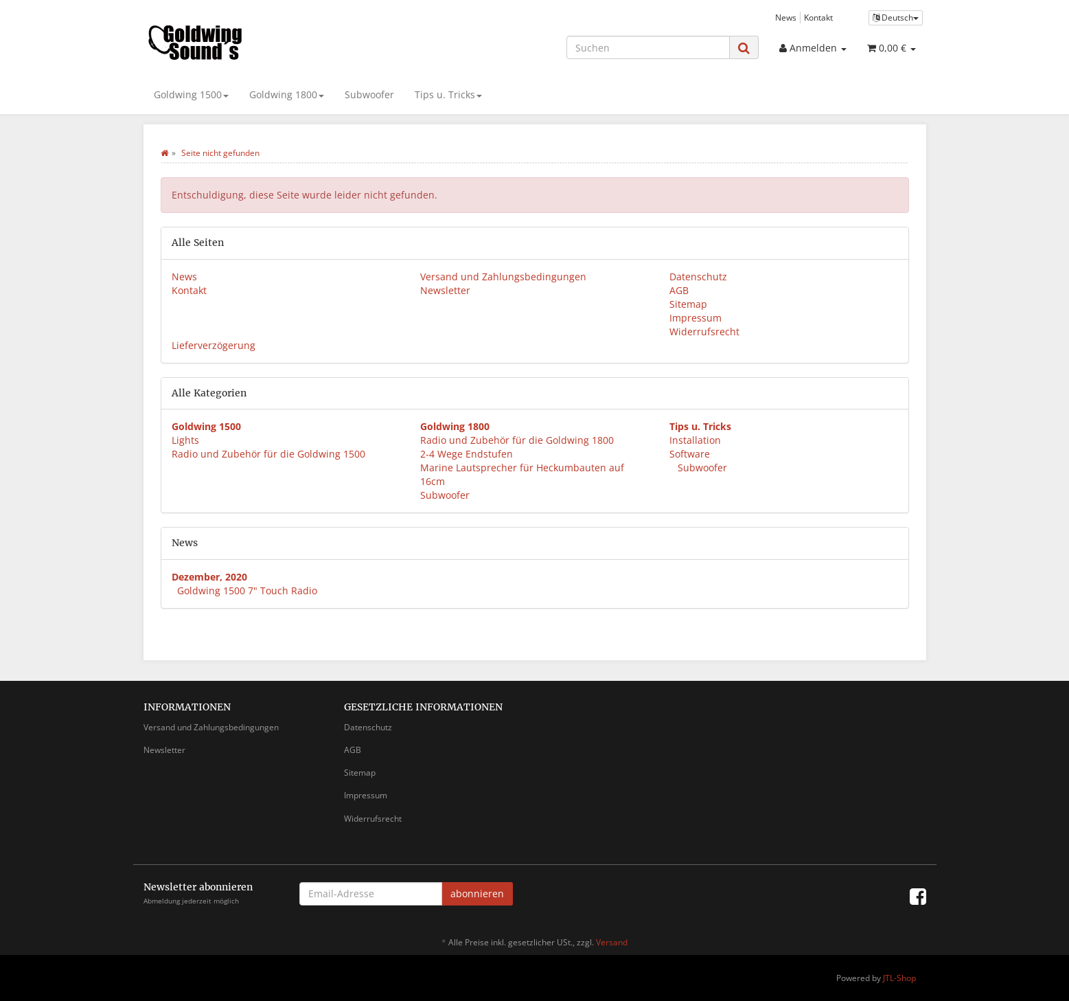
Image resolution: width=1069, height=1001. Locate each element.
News (785, 17)
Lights (185, 440)
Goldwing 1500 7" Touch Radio (247, 590)
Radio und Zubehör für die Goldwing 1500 (268, 453)
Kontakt (818, 17)
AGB (679, 290)
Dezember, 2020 (209, 576)
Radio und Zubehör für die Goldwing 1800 (517, 440)
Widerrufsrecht (704, 331)
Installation (695, 440)
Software (689, 453)
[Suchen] (648, 47)
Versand (612, 942)
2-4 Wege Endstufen (466, 453)
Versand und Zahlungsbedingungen (503, 276)
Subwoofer (369, 94)
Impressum (695, 317)
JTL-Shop (899, 978)
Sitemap (688, 304)
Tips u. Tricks (448, 94)
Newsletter (445, 290)
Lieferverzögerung (213, 345)
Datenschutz (698, 276)
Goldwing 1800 (286, 94)
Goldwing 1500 (191, 94)
